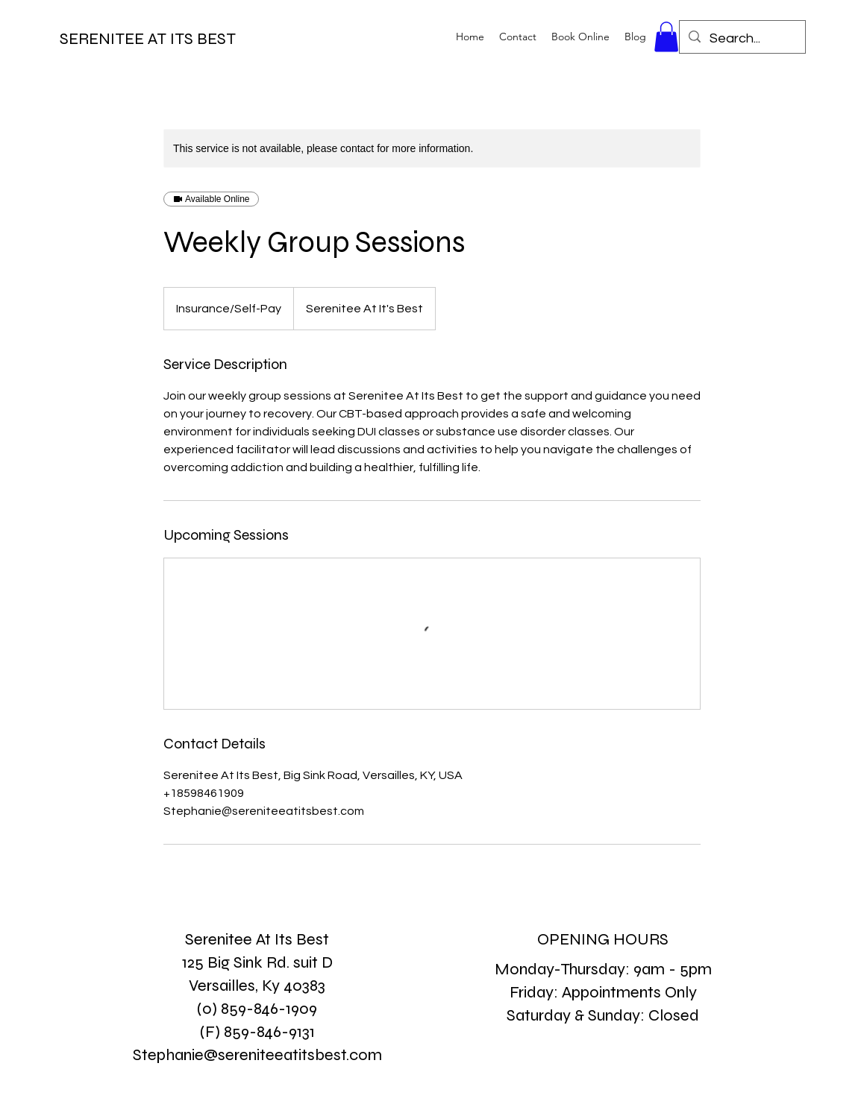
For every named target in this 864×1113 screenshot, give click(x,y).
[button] (666, 37)
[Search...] (742, 39)
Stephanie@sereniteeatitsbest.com (257, 1055)
